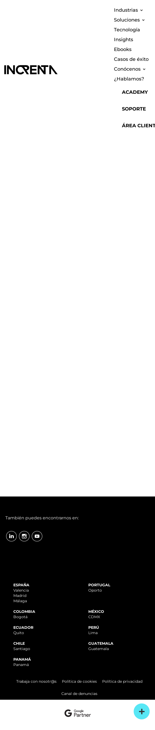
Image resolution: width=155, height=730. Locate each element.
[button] (129, 10)
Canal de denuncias (79, 693)
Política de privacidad (122, 681)
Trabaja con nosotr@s (36, 681)
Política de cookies (79, 681)
